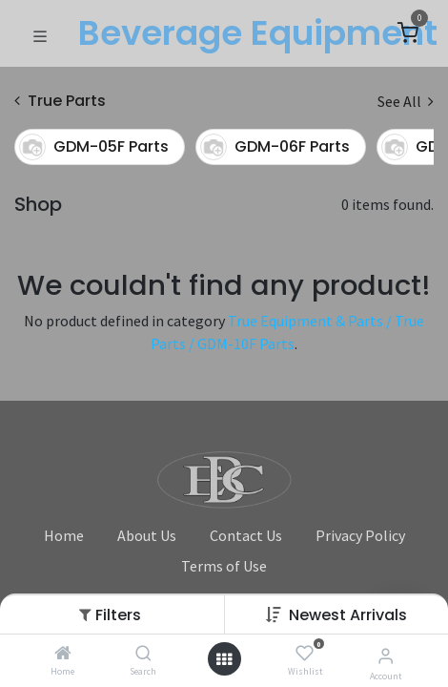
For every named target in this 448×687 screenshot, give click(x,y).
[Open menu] (224, 659)
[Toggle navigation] (40, 34)
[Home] (62, 653)
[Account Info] (386, 655)
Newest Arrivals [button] (348, 615)
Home (64, 535)
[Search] (143, 653)
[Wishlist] (304, 653)
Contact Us (246, 535)
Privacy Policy (360, 535)
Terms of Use (224, 565)
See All (405, 101)
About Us (146, 535)
